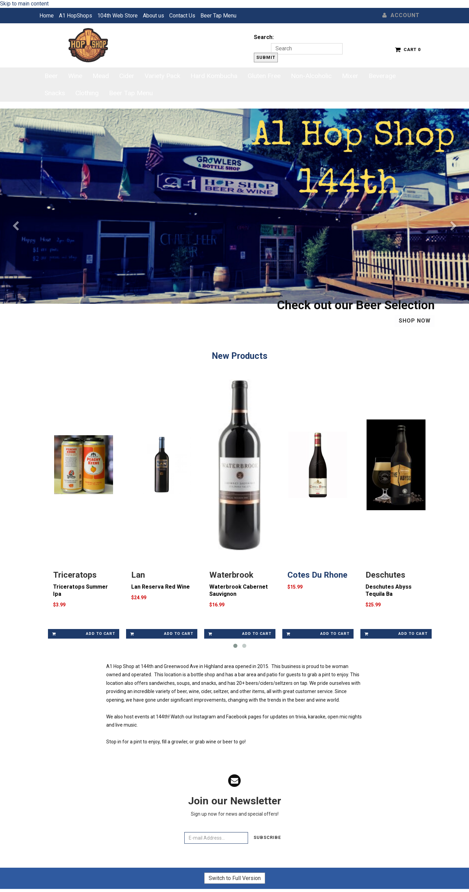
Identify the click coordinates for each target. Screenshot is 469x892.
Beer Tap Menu (218, 15)
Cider (126, 76)
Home (46, 15)
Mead (100, 76)
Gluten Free (264, 76)
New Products (240, 356)
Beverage (382, 76)
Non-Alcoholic (311, 76)
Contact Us (182, 15)
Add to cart (83, 635)
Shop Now (415, 320)
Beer (51, 76)
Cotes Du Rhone (317, 576)
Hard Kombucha (213, 76)
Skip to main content (24, 3)
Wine (75, 76)
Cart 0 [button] (408, 49)
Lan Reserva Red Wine (160, 588)
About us (153, 15)
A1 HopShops (75, 15)
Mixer (350, 76)
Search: (264, 37)
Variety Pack (162, 76)
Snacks (55, 93)
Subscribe (267, 839)
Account (401, 15)
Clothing (87, 93)
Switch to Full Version (235, 879)
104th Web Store (117, 15)
